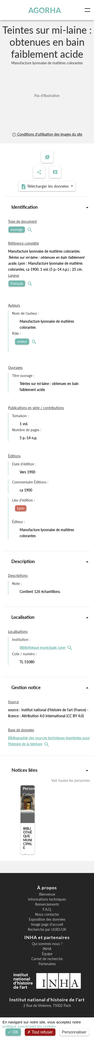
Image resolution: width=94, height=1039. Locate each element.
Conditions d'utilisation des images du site (47, 134)
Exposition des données (47, 919)
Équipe (47, 954)
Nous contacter (47, 914)
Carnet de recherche (47, 959)
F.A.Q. (47, 909)
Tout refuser (40, 1032)
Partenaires (47, 964)
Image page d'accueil (47, 924)
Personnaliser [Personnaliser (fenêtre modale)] (74, 1032)
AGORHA (44, 10)
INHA (47, 949)
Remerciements (47, 904)
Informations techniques (47, 899)
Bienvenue (47, 894)
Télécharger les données (45, 186)
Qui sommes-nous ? (47, 944)
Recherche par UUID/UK (47, 929)
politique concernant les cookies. (30, 1026)
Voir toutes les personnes (70, 780)
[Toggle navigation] (88, 10)
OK (13, 1032)
